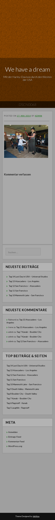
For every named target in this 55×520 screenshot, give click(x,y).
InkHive (36, 516)
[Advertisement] (27, 28)
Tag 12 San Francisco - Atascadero (22, 375)
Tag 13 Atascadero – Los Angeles (24, 281)
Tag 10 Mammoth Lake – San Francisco (26, 295)
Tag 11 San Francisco (18, 290)
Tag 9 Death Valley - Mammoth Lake (22, 389)
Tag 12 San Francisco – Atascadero (24, 286)
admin (38, 116)
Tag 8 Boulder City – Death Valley (21, 393)
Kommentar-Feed (16, 441)
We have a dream (27, 69)
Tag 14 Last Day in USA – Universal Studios (28, 276)
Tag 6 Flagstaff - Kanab (16, 403)
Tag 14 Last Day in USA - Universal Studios (25, 365)
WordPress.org (15, 446)
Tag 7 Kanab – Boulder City (29, 332)
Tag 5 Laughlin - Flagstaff (17, 408)
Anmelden (13, 432)
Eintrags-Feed (14, 437)
